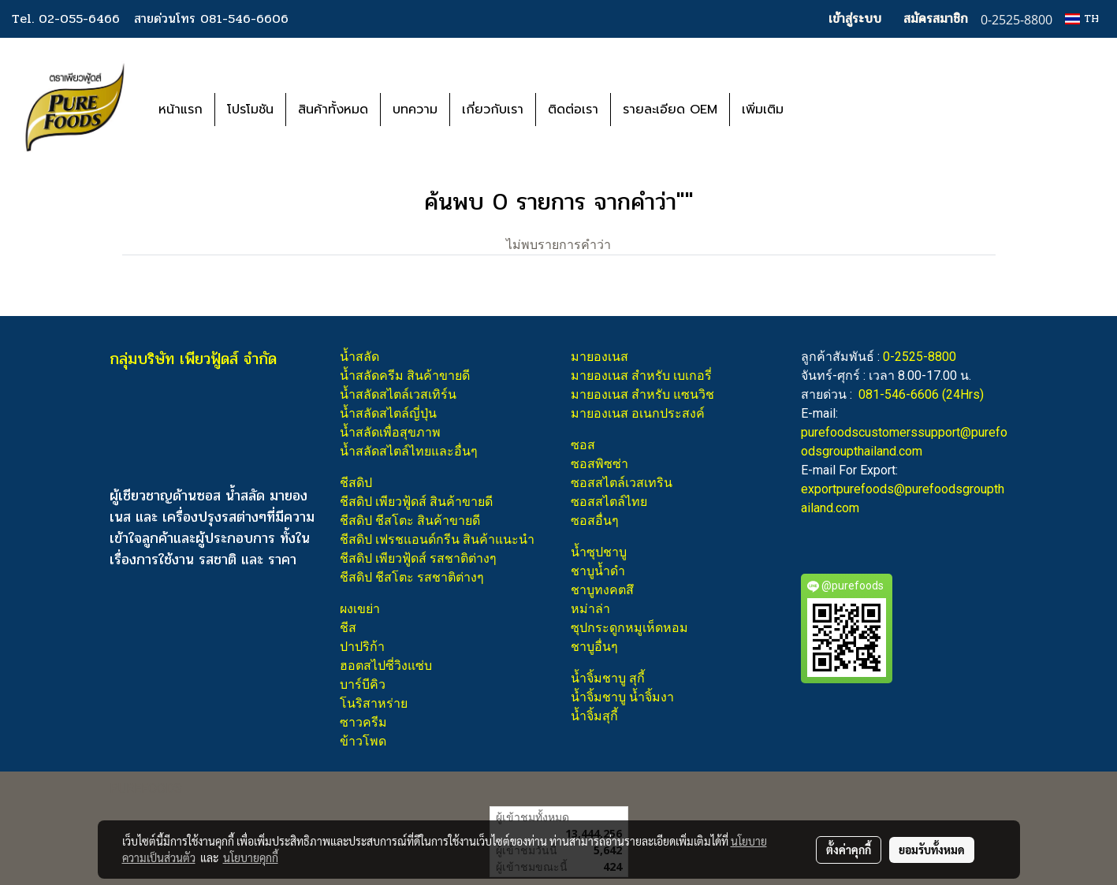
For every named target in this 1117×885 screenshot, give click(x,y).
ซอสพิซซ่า (599, 463)
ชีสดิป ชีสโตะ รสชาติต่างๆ (412, 577)
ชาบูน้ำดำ (598, 570)
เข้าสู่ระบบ (854, 18)
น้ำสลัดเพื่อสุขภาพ (390, 432)
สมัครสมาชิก (935, 18)
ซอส (583, 444)
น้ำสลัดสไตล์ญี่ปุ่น (388, 413)
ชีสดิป (356, 482)
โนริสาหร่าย (374, 703)
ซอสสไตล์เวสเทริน (621, 482)
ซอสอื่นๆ (595, 520)
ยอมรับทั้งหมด (932, 849)
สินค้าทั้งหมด (333, 109)
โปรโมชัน (250, 109)
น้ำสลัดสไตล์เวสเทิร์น (398, 394)
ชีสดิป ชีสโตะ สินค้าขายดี (410, 520)
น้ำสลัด (359, 356)
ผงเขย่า (360, 608)
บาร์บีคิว (362, 684)
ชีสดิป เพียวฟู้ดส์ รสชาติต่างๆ (418, 558)
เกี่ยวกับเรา (492, 109)
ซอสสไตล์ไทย (609, 501)
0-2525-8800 (919, 356)
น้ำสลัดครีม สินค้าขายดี (405, 375)
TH (1082, 18)
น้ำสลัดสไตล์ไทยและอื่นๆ (409, 451)
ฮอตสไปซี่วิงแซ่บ (386, 665)
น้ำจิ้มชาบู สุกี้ (608, 678)
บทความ (415, 109)
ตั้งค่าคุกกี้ (848, 849)
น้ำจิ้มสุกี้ (594, 715)
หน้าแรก (180, 109)
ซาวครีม (363, 722)
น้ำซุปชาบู (599, 552)
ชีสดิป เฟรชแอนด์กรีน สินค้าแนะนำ (437, 539)
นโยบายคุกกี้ (250, 857)
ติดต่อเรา (573, 109)
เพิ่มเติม (763, 109)
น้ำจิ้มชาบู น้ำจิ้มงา (622, 697)
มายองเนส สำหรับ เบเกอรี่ (641, 375)
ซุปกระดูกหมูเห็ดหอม (629, 627)
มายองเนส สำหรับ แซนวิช (642, 394)
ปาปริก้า (362, 646)
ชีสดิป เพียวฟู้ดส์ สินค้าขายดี (416, 501)
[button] (819, 109)
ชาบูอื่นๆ (594, 646)
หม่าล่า (590, 608)
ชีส (348, 627)
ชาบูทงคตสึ (602, 589)
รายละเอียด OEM (670, 109)
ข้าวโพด (363, 741)
